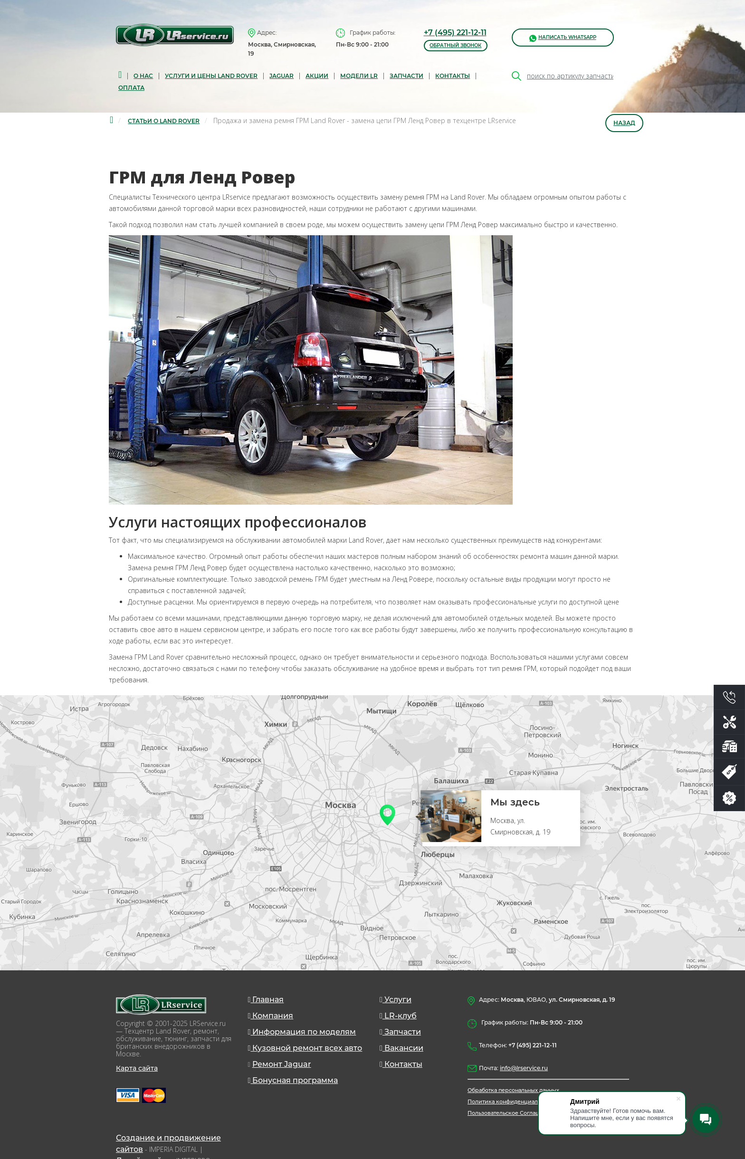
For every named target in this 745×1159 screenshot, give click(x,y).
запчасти (406, 75)
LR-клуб (398, 1015)
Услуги (395, 999)
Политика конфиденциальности (512, 1101)
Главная (266, 999)
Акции (317, 75)
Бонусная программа (293, 1080)
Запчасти (400, 1031)
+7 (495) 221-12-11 (455, 32)
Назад (624, 122)
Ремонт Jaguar (281, 1064)
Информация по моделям (302, 1031)
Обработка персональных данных (513, 1090)
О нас (143, 75)
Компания (271, 1015)
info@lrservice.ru (524, 1068)
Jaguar (281, 75)
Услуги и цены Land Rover (211, 75)
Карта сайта (137, 1068)
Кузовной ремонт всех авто (305, 1048)
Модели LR (359, 75)
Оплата (131, 87)
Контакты (452, 75)
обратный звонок (455, 45)
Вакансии (401, 1048)
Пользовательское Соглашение (511, 1113)
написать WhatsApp (562, 37)
